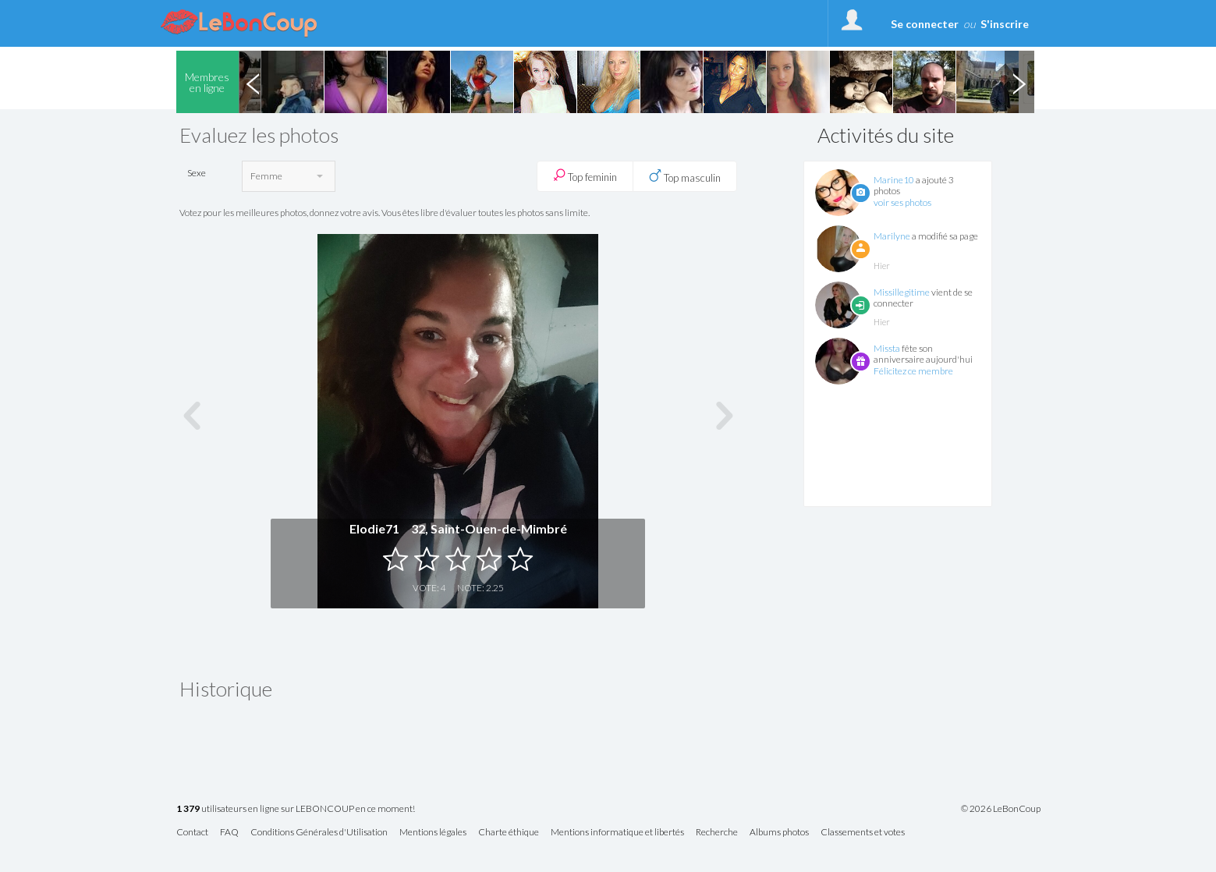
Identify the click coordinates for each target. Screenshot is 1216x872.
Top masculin (685, 176)
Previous (253, 82)
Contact (192, 833)
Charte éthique (508, 833)
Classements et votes (863, 833)
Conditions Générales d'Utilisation (319, 833)
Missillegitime (902, 292)
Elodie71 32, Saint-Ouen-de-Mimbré (458, 528)
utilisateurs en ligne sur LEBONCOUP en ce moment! (295, 809)
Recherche (717, 833)
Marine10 (894, 180)
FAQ (229, 833)
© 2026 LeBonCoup (1001, 809)
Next (1019, 82)
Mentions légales (432, 833)
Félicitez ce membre (913, 371)
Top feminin (585, 175)
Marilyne (892, 236)
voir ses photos (902, 202)
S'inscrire (1004, 23)
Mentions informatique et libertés (617, 833)
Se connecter (925, 23)
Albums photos (779, 833)
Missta (887, 348)
